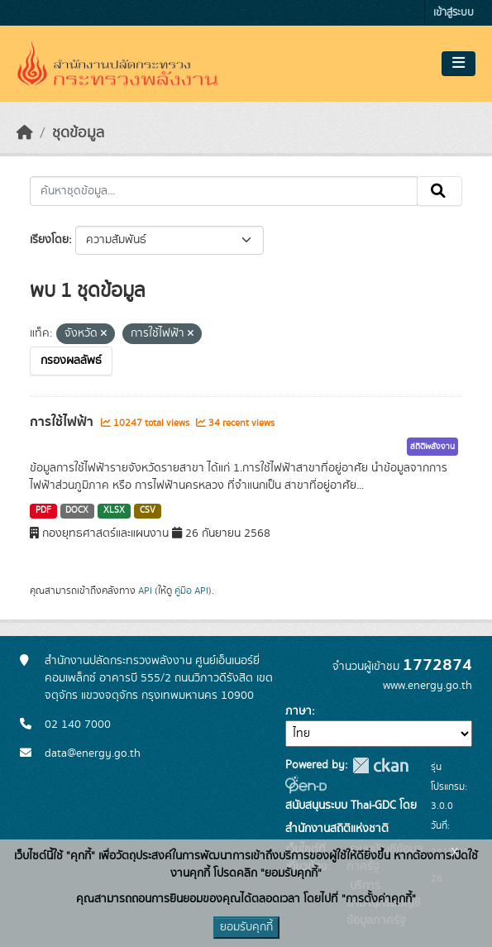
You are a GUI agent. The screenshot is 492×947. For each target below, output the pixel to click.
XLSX (114, 510)
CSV (147, 510)
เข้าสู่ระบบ (453, 13)
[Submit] (439, 191)
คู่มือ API (191, 590)
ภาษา (298, 711)
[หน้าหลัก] (25, 133)
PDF (43, 510)
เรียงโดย (49, 240)
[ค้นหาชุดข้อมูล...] (224, 191)
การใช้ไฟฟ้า (63, 422)
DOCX (76, 510)
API (145, 590)
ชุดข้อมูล (78, 133)
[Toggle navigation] (458, 63)
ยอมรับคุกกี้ (246, 927)
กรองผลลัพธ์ (71, 360)
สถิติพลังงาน (432, 446)
